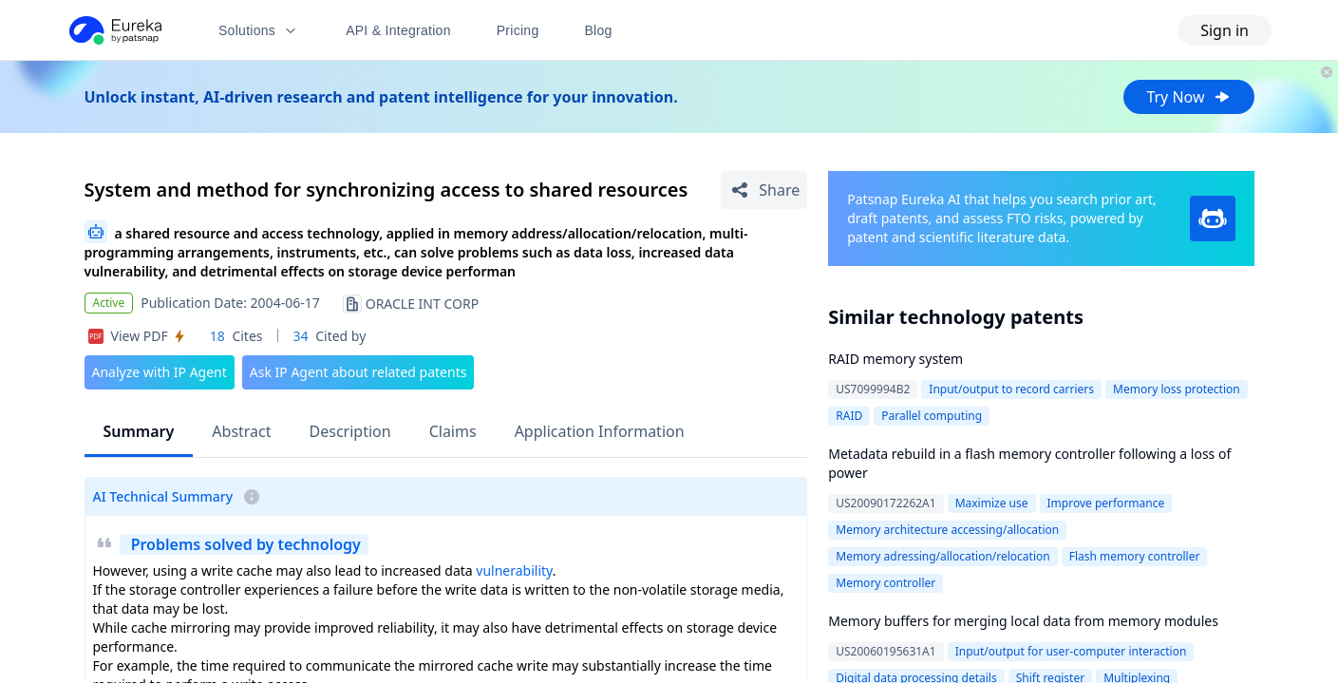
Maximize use (991, 503)
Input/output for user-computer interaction (1071, 651)
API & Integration (398, 30)
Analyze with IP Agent (159, 372)
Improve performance (1106, 503)
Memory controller (885, 583)
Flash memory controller (1134, 556)
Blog (598, 30)
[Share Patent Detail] (764, 190)
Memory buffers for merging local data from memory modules (1023, 621)
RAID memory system (895, 359)
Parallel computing (931, 416)
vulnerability (514, 570)
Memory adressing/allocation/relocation (942, 556)
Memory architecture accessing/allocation (947, 530)
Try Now (1188, 96)
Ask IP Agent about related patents (358, 372)
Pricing (518, 30)
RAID (849, 416)
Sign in (1224, 30)
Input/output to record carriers (1011, 389)
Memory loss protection (1176, 389)
